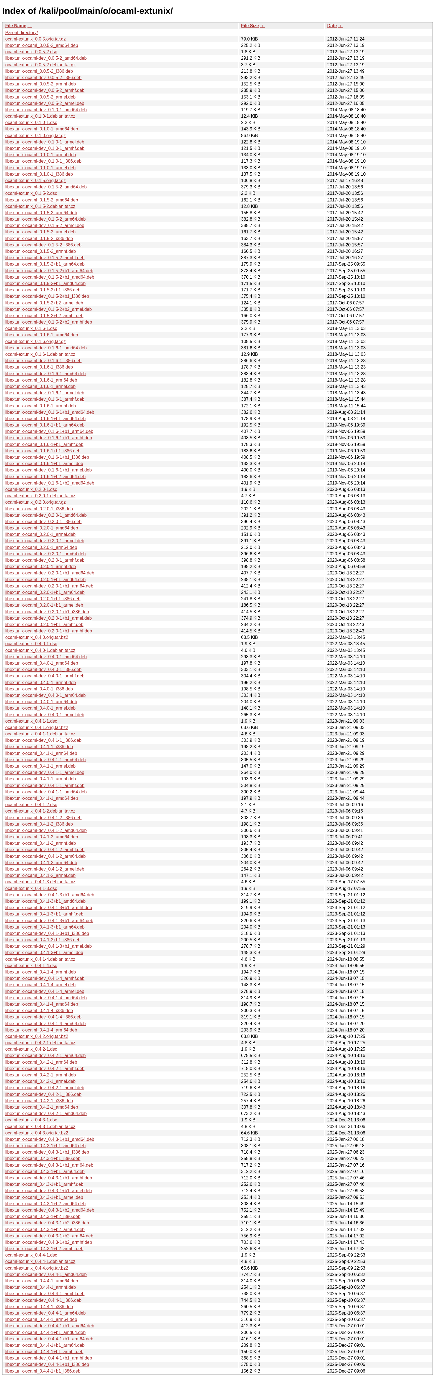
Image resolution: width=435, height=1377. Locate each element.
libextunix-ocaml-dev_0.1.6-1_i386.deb (43, 360)
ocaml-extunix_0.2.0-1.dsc (31, 489)
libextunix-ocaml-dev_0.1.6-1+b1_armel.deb (48, 470)
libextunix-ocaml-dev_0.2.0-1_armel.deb (44, 540)
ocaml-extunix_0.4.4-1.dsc (31, 1255)
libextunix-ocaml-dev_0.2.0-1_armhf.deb (44, 560)
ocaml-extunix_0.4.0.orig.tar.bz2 (36, 637)
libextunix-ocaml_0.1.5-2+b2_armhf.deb (44, 315)
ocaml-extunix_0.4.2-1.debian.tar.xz (40, 1042)
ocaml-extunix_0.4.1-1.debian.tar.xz (40, 734)
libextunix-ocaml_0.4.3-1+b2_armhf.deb (44, 1248)
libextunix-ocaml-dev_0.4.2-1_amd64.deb (46, 1113)
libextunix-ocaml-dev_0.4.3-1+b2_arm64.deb (49, 1236)
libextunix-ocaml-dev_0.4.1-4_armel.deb (44, 991)
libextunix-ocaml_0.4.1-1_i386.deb (39, 746)
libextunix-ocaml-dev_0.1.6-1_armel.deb (44, 392)
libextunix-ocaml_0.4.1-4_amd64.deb (41, 1004)
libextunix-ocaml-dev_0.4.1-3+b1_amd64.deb (49, 894)
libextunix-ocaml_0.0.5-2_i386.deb (39, 71)
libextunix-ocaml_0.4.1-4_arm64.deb (41, 1030)
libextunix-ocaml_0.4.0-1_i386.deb (39, 689)
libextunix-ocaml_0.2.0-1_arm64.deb (41, 547)
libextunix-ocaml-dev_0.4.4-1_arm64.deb (45, 1313)
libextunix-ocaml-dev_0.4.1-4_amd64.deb (46, 997)
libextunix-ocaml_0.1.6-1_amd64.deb (41, 334)
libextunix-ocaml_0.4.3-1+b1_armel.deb (44, 1197)
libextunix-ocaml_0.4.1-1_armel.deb (40, 766)
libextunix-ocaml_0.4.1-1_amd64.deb (41, 798)
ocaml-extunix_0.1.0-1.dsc (31, 122)
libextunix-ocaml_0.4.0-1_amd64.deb (41, 663)
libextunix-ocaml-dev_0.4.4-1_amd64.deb (46, 1274)
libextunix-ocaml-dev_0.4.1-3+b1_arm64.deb (49, 920)
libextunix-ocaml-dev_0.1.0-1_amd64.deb (46, 109)
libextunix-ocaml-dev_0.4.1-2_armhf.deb (44, 849)
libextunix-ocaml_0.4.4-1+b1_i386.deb (42, 1371)
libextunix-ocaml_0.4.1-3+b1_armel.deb (44, 952)
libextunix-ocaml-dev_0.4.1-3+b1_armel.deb (48, 946)
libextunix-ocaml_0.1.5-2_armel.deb (40, 232)
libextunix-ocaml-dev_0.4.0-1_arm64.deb (45, 695)
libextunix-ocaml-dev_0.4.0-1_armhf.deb (44, 676)
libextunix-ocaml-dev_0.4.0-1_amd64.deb (46, 656)
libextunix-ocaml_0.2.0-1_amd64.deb (41, 528)
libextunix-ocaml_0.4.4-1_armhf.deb (40, 1287)
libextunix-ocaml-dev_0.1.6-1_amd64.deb (46, 347)
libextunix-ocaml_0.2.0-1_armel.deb (40, 534)
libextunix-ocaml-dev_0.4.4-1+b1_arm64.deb (49, 1338)
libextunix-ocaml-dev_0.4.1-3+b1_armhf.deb (48, 907)
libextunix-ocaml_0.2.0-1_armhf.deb (40, 566)
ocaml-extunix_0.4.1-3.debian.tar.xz (40, 881)
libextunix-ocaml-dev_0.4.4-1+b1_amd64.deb (49, 1325)
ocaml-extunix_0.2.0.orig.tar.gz (35, 502)
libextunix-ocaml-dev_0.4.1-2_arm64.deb (45, 856)
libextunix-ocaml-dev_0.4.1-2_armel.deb (44, 869)
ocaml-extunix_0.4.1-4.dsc (31, 965)
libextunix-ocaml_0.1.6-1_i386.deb (39, 367)
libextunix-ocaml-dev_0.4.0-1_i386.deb (43, 669)
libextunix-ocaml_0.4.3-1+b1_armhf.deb (44, 1184)
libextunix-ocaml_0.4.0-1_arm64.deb (41, 701)
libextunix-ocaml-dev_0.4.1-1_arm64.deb (45, 759)
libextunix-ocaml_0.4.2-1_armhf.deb (40, 1075)
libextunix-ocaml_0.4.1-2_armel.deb (40, 875)
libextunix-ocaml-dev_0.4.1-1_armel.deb (44, 772)
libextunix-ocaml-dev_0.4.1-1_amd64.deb (46, 792)
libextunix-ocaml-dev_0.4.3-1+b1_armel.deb (48, 1190)
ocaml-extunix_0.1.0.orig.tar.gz (35, 135)
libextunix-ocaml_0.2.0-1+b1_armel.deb (44, 605)
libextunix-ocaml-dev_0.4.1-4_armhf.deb (44, 978)
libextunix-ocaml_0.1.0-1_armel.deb (40, 167)
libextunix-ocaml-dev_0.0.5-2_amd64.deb (46, 58)
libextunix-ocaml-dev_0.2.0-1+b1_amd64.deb (49, 573)
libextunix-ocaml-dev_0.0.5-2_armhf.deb (44, 90)
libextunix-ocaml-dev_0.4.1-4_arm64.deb (45, 1023)
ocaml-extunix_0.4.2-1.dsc (31, 1049)
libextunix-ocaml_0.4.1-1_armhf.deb (40, 778)
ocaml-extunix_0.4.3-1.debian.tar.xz (40, 1126)
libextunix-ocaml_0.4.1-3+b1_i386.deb (42, 939)
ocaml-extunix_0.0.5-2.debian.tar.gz (40, 64)
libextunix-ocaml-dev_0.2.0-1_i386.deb (43, 521)
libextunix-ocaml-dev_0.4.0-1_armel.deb (44, 714)
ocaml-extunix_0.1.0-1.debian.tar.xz (40, 116)
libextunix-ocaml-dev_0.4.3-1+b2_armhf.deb (48, 1242)
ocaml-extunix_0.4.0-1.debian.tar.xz (40, 650)
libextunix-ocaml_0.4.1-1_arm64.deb (41, 753)
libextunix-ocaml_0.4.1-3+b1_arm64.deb (45, 927)
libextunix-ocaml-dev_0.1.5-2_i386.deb (43, 245)
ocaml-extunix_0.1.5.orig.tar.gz (35, 180)
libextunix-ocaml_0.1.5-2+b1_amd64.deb (45, 283)
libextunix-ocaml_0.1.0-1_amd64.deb (41, 129)
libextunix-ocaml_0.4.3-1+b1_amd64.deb (45, 1145)
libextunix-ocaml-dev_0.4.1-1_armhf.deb (44, 785)
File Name (15, 25)
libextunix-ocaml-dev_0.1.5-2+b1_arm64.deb (49, 270)
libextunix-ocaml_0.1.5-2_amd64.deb (41, 200)
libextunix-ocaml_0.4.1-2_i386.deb (39, 824)
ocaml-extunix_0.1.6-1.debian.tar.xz (40, 354)
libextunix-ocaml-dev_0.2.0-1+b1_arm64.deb (49, 586)
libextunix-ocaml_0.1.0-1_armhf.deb (40, 154)
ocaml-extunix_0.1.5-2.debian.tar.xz (40, 206)
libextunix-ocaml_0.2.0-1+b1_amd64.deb (45, 579)
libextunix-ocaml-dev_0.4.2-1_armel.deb (44, 1087)
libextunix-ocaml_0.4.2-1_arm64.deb (41, 1062)
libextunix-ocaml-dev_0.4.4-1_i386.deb (43, 1300)
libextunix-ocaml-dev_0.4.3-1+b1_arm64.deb (49, 1165)
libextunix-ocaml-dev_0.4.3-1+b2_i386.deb (47, 1222)
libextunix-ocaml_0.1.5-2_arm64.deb (41, 212)
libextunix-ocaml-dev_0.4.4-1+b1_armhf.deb (48, 1358)
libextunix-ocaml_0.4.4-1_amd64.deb (41, 1280)
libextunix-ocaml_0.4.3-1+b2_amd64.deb (45, 1203)
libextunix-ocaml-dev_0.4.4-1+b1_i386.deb (47, 1364)
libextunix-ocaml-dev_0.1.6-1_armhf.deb (44, 399)
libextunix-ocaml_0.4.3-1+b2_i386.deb (42, 1216)
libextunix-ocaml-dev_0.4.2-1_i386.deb (43, 1094)
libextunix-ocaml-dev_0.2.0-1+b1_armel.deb (48, 618)
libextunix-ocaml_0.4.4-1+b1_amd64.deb (45, 1332)
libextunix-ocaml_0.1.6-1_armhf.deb (40, 405)
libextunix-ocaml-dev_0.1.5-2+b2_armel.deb (48, 309)
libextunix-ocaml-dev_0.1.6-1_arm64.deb (45, 373)
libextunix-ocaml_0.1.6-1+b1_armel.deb (44, 463)
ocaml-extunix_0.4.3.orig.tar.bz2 (36, 1133)
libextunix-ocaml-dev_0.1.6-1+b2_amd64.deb (49, 483)
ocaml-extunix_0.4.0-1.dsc (31, 643)
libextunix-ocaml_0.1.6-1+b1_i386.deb (42, 450)
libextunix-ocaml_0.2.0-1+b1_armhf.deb (44, 624)
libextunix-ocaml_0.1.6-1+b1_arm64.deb (45, 425)
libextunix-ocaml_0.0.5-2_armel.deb (40, 97)
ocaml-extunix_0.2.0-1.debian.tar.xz (40, 495)
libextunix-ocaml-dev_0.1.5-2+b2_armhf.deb (48, 322)
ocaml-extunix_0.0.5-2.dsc (31, 51)
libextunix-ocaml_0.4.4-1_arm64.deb (41, 1319)
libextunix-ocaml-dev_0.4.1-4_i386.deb (43, 1017)
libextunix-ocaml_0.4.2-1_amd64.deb (41, 1107)
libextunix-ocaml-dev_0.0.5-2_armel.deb (44, 103)
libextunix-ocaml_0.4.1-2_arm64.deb (41, 862)
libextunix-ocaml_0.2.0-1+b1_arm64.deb (45, 592)
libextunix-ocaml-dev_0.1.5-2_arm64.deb (45, 219)
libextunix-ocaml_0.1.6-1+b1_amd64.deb (45, 418)
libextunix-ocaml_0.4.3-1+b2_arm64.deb (45, 1229)
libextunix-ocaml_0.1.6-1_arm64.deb (41, 380)
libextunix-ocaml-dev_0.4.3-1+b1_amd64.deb (49, 1139)
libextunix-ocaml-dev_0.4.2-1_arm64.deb (45, 1055)
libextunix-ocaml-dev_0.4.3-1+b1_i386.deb (47, 1152)
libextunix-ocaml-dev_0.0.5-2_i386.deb (43, 77)
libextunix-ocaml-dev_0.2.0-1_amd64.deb (46, 515)
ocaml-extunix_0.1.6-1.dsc (31, 328)
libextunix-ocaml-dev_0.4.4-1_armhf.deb (44, 1293)
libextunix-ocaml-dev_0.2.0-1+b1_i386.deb (47, 611)
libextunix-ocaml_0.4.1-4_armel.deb (40, 984)
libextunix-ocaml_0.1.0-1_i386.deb (39, 174)
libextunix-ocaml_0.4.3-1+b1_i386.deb (42, 1158)
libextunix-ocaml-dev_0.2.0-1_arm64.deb (45, 553)
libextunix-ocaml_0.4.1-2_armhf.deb (40, 843)
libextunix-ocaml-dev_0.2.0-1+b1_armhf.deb (48, 631)
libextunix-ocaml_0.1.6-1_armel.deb (40, 386)
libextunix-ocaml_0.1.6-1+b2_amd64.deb (45, 476)
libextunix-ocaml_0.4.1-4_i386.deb (39, 1010)
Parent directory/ (21, 32)
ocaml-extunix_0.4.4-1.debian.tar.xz (40, 1261)
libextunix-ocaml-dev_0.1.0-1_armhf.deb (44, 148)
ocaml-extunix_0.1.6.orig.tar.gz (35, 341)
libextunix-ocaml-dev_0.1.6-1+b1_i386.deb (47, 457)
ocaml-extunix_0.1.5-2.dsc (31, 193)
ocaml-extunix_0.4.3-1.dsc (31, 1120)
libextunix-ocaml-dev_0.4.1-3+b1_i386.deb (47, 933)
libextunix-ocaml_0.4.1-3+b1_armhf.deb (44, 914)
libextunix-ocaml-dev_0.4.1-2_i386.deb (43, 817)
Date (332, 25)
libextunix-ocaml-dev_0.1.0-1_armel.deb (44, 142)
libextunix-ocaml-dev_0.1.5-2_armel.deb (44, 225)
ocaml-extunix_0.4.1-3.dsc (31, 888)
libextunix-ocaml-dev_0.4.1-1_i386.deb (43, 740)
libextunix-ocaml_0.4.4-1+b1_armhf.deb (44, 1351)
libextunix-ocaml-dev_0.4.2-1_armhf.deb (44, 1068)
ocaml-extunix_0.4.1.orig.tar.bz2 (36, 727)
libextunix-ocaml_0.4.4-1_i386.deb (39, 1306)
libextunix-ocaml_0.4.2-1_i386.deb (39, 1100)
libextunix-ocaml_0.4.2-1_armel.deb (40, 1081)
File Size (250, 25)
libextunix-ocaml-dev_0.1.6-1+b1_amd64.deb (49, 412)
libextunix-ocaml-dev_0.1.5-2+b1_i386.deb (47, 296)
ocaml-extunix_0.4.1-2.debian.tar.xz (40, 811)
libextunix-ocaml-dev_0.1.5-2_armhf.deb (44, 257)
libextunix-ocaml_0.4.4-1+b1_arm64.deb (45, 1345)
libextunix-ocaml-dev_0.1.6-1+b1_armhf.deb (48, 437)
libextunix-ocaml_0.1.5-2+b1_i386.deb (42, 289)
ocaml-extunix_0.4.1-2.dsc (31, 804)
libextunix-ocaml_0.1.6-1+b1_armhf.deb (44, 444)
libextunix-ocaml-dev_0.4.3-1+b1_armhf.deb (48, 1178)
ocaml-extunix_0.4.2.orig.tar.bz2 (36, 1036)
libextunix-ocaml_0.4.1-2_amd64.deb (41, 836)
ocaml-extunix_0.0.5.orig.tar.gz (35, 39)
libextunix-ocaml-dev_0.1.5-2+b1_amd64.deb (49, 277)
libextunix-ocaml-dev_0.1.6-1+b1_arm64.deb (49, 431)
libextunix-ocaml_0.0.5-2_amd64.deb (41, 45)
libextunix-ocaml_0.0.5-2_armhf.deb (40, 84)
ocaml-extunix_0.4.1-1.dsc (31, 721)
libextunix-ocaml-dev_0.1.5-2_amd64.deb (46, 187)
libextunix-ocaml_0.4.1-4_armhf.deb (40, 972)
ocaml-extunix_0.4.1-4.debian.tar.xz (40, 959)
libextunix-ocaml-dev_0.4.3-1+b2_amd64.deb (49, 1210)
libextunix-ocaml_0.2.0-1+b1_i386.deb (42, 598)
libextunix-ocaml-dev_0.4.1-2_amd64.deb (46, 830)
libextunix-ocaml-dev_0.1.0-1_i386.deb (43, 161)
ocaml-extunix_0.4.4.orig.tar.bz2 (36, 1268)
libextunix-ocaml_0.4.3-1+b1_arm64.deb (45, 1171)
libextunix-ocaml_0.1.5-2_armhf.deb (40, 251)
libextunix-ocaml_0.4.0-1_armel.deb (40, 708)
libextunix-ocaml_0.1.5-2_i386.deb (39, 238)
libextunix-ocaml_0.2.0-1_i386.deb (39, 508)
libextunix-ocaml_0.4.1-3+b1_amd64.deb (45, 901)
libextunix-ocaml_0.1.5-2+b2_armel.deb (44, 303)
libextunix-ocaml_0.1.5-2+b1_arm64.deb (45, 264)
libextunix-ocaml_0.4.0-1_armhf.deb (40, 682)
